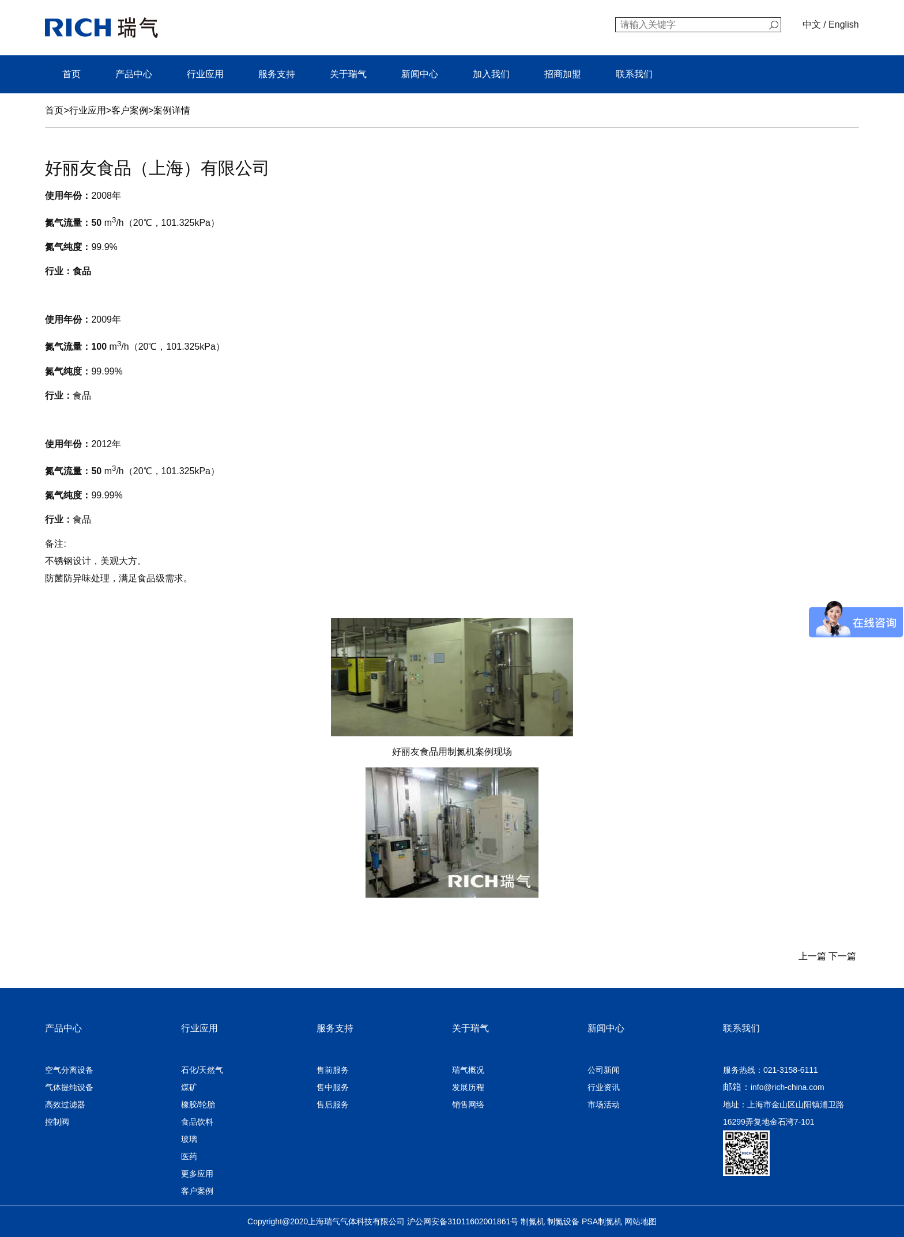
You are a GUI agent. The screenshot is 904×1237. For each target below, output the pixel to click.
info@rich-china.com (787, 1087)
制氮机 (533, 1221)
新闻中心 (419, 74)
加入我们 (491, 74)
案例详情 (171, 110)
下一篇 (843, 956)
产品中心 (133, 74)
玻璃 (189, 1139)
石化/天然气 (202, 1070)
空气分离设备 (69, 1070)
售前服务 (333, 1070)
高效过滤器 (65, 1104)
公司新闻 (603, 1070)
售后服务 (333, 1104)
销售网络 (468, 1104)
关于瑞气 (348, 74)
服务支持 (276, 74)
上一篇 (811, 956)
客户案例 (129, 110)
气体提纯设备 (69, 1087)
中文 (812, 24)
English (843, 24)
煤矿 (189, 1087)
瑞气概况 (468, 1070)
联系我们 (634, 74)
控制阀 (57, 1121)
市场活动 (603, 1104)
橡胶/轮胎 (198, 1104)
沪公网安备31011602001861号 (462, 1221)
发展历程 (468, 1087)
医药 (189, 1156)
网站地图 (640, 1221)
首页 (71, 74)
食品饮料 (197, 1121)
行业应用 (205, 74)
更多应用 (197, 1173)
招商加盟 (562, 74)
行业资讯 (603, 1087)
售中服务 (333, 1087)
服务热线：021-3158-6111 (770, 1070)
